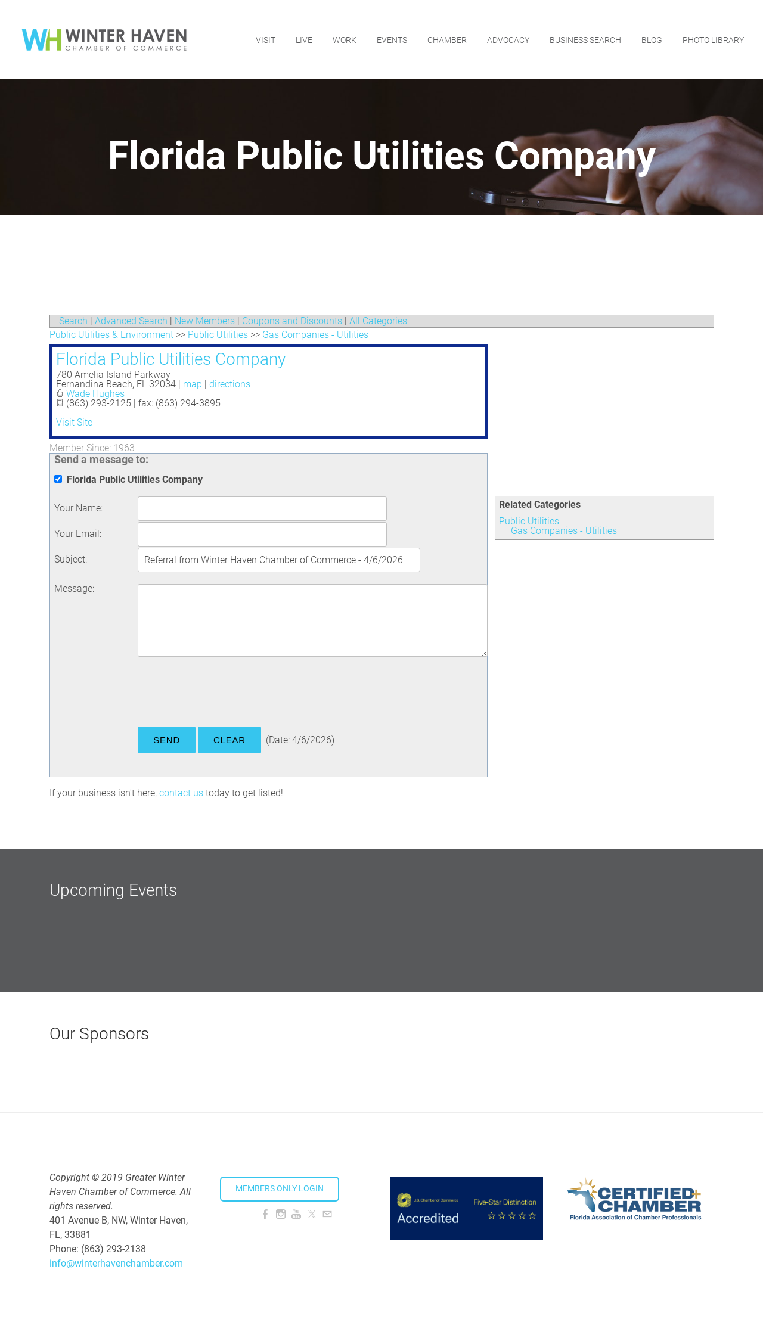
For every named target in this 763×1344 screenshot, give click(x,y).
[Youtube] (296, 1214)
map (192, 384)
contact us (181, 793)
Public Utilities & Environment (111, 334)
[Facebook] (265, 1214)
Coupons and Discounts (292, 321)
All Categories (378, 321)
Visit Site (74, 422)
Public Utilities (529, 521)
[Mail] (327, 1214)
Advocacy (508, 39)
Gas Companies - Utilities (564, 530)
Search (73, 321)
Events (392, 39)
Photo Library (713, 39)
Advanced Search (131, 321)
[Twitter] (312, 1214)
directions (229, 384)
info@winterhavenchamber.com (116, 1263)
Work (344, 39)
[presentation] (228, 694)
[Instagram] (281, 1214)
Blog (651, 39)
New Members (205, 321)
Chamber (447, 39)
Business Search (585, 39)
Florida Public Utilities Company (171, 359)
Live (304, 39)
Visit (265, 39)
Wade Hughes (95, 393)
